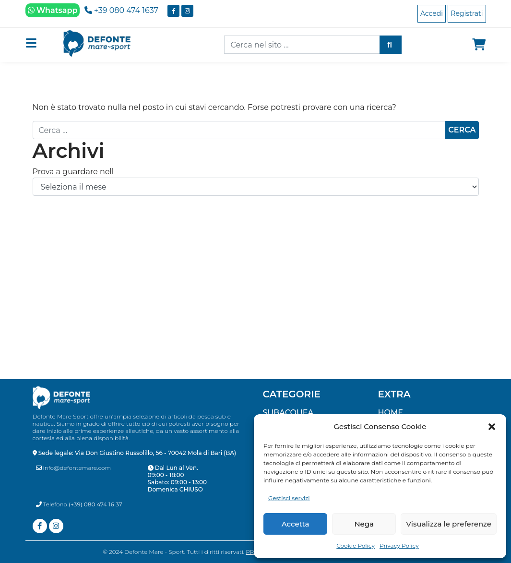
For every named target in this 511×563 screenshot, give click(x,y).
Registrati (467, 13)
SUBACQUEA (288, 412)
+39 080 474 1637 (121, 10)
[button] (492, 426)
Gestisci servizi (289, 498)
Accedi (431, 13)
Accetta (295, 523)
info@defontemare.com (73, 467)
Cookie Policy (355, 545)
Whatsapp (53, 10)
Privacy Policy (399, 545)
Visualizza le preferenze (448, 523)
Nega (364, 523)
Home (390, 412)
